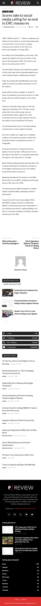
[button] (3, 3)
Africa (4, 306)
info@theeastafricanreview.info (25, 508)
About (17, 599)
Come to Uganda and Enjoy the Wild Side (18, 465)
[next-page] (7, 321)
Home (4, 8)
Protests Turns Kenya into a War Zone (18, 455)
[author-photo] (20, 267)
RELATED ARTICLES (11, 281)
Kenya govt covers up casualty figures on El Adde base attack (26, 549)
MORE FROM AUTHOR (12, 284)
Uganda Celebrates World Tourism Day (18, 420)
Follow (34, 338)
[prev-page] (3, 321)
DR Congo (11, 8)
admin (4, 376)
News (11, 11)
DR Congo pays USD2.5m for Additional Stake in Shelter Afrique (26, 529)
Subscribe (34, 347)
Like (36, 333)
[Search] (38, 3)
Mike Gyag (5, 364)
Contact (23, 599)
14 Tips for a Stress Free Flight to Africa (18, 361)
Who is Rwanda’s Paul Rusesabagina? (10, 242)
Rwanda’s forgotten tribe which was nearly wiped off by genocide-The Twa (26, 540)
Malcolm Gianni (9, 27)
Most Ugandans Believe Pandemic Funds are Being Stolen (31, 244)
